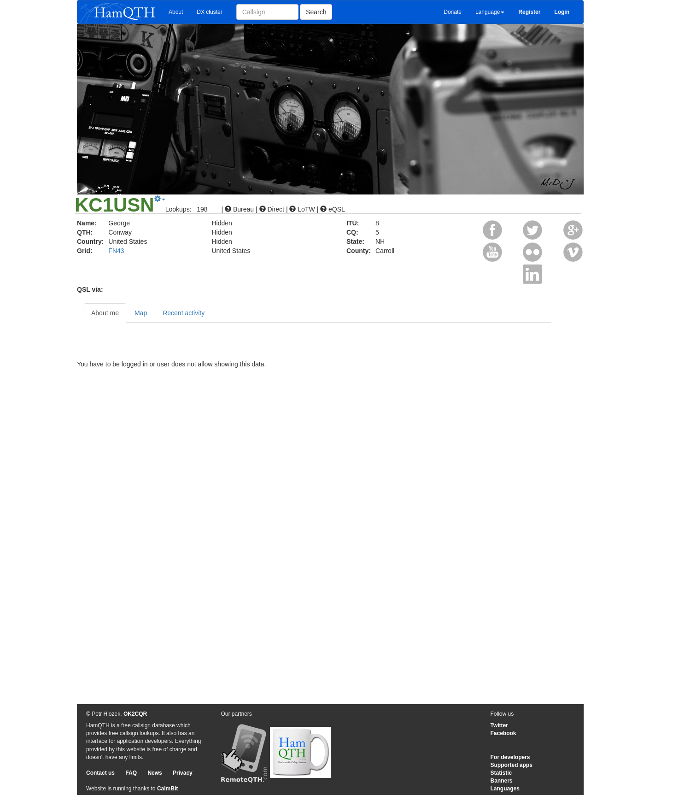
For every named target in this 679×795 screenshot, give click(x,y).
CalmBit (167, 788)
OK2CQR (135, 714)
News (154, 773)
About (176, 12)
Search (316, 12)
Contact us (100, 773)
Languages (505, 788)
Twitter (499, 725)
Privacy (183, 773)
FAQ (131, 773)
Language (489, 12)
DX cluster (209, 12)
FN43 (116, 250)
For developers (510, 757)
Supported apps (512, 765)
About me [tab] (105, 313)
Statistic (501, 773)
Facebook (503, 733)
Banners (502, 780)
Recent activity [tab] (184, 313)
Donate (453, 12)
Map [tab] (141, 313)
